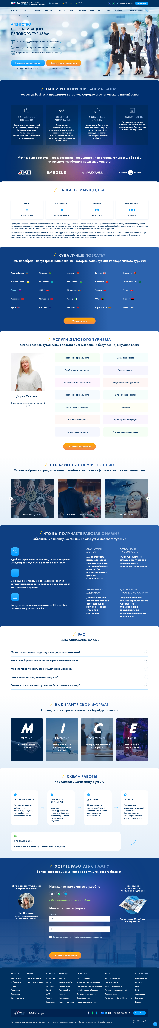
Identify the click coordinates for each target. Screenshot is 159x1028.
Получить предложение (65, 955)
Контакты (120, 10)
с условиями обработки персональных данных (77, 937)
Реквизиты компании (87, 1022)
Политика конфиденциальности (24, 1022)
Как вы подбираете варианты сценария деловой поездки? (44, 660)
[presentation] (65, 946)
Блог (92, 10)
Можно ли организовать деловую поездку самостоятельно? (45, 652)
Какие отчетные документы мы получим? (34, 677)
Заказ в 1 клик (141, 3)
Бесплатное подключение (27, 63)
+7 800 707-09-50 (127, 3)
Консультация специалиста (64, 63)
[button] (15, 10)
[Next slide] (148, 498)
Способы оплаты (105, 1022)
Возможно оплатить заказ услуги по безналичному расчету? (45, 685)
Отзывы (83, 10)
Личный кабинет (136, 10)
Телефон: (53, 914)
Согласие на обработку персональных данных (58, 1022)
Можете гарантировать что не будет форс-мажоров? (41, 668)
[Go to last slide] (11, 498)
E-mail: (53, 925)
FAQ (99, 10)
